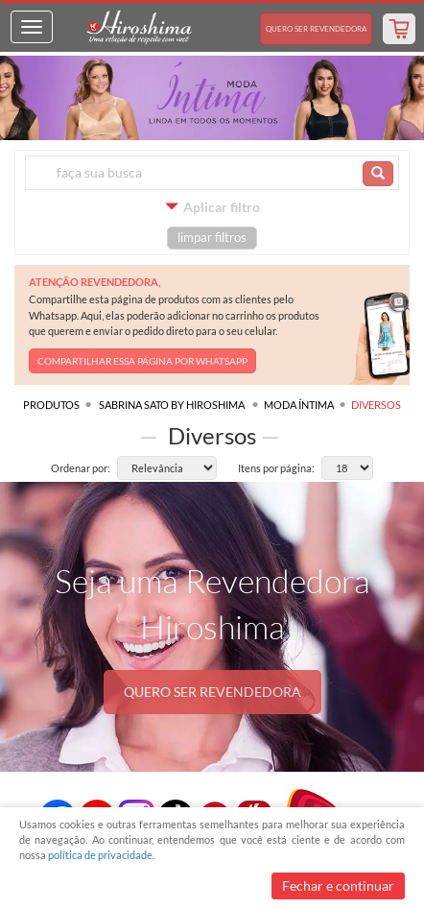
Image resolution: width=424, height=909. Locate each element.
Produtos (51, 404)
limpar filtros (212, 237)
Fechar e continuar (338, 885)
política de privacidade (100, 855)
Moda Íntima (299, 404)
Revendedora (316, 29)
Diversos (376, 404)
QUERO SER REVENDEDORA (212, 691)
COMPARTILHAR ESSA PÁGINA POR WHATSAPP (142, 361)
